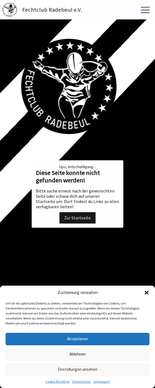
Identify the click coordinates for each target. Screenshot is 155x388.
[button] (146, 292)
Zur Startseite (77, 217)
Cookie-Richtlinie (57, 381)
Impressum (102, 381)
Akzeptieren (77, 338)
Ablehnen (77, 354)
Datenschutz (81, 381)
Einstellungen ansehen (78, 369)
